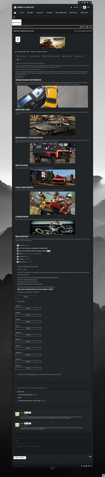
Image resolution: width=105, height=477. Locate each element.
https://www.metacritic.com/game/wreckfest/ (36, 250)
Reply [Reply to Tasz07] (26, 412)
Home (75, 31)
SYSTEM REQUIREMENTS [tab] (51, 56)
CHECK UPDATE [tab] (34, 56)
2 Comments (33, 51)
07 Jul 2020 (38, 51)
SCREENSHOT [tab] (67, 56)
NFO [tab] (19, 59)
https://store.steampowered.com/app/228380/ (36, 248)
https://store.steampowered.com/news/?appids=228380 (35, 289)
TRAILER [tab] (78, 56)
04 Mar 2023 (44, 51)
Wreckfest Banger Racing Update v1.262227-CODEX (29, 400)
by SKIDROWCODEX (20, 51)
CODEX (28, 51)
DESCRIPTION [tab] (21, 56)
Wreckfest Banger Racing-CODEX (25, 394)
